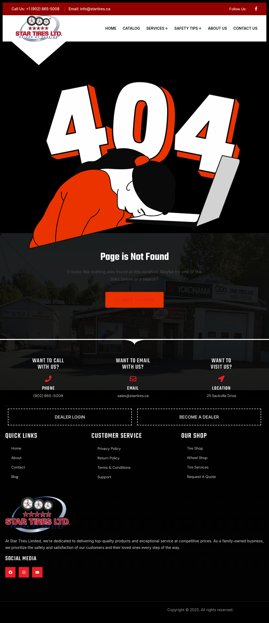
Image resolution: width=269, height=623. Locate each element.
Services (155, 28)
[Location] (221, 378)
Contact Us (245, 28)
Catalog (131, 28)
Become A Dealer (199, 417)
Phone (48, 388)
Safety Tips (186, 28)
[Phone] (48, 378)
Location (221, 388)
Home (111, 28)
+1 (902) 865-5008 (42, 9)
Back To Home (134, 299)
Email (133, 388)
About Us (217, 28)
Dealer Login (70, 417)
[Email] (133, 378)
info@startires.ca (95, 9)
